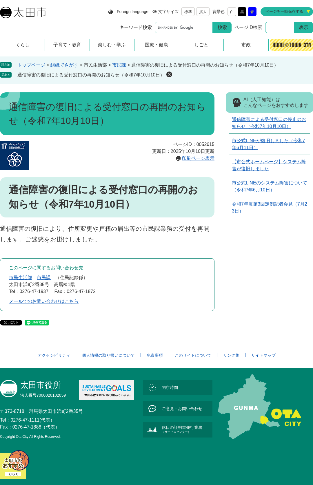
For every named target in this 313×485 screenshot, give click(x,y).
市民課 (119, 65)
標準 (188, 12)
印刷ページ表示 (198, 158)
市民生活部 (20, 277)
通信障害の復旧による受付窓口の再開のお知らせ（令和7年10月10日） (91, 74)
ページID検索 (248, 27)
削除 (169, 74)
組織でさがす (64, 65)
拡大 (203, 12)
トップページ (31, 65)
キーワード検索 (135, 27)
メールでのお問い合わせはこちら (44, 301)
